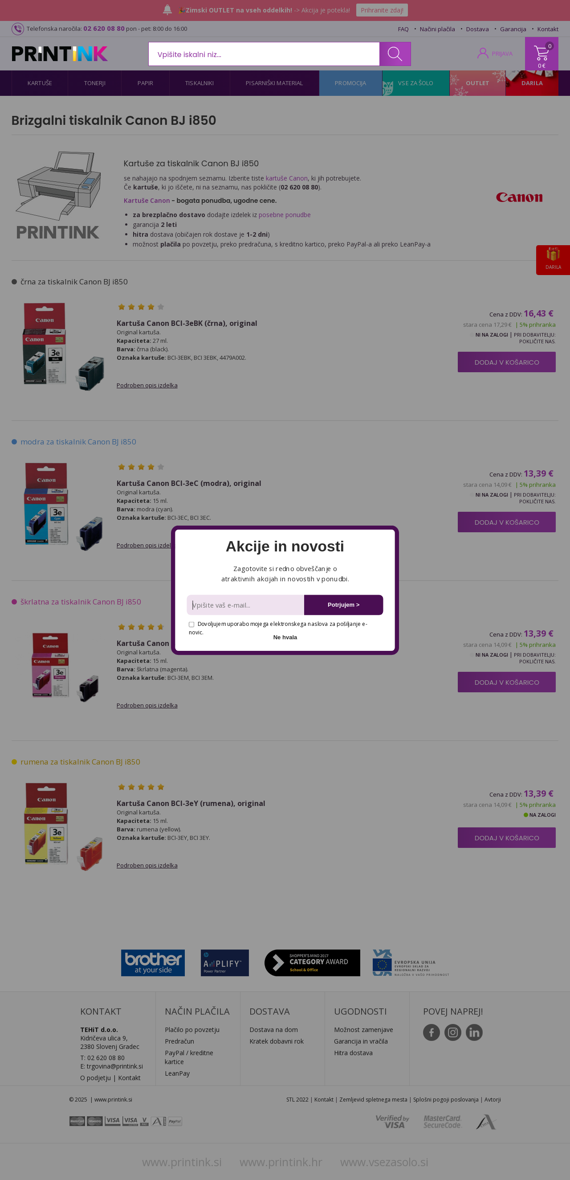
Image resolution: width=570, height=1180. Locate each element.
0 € (542, 66)
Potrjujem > (343, 604)
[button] (285, 546)
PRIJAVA (502, 53)
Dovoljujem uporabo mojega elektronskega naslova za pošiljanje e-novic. (278, 628)
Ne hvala (285, 636)
